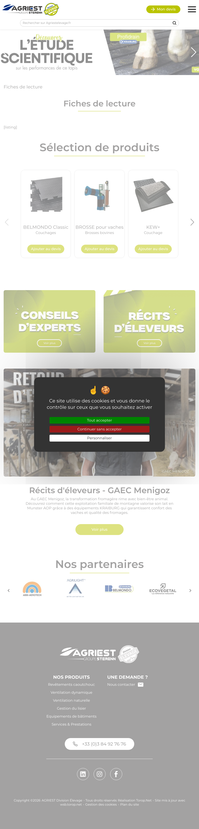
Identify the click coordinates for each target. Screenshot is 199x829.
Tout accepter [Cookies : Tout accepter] (99, 420)
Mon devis (163, 9)
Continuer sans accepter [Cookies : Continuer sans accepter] (99, 429)
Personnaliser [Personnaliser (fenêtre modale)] (99, 438)
